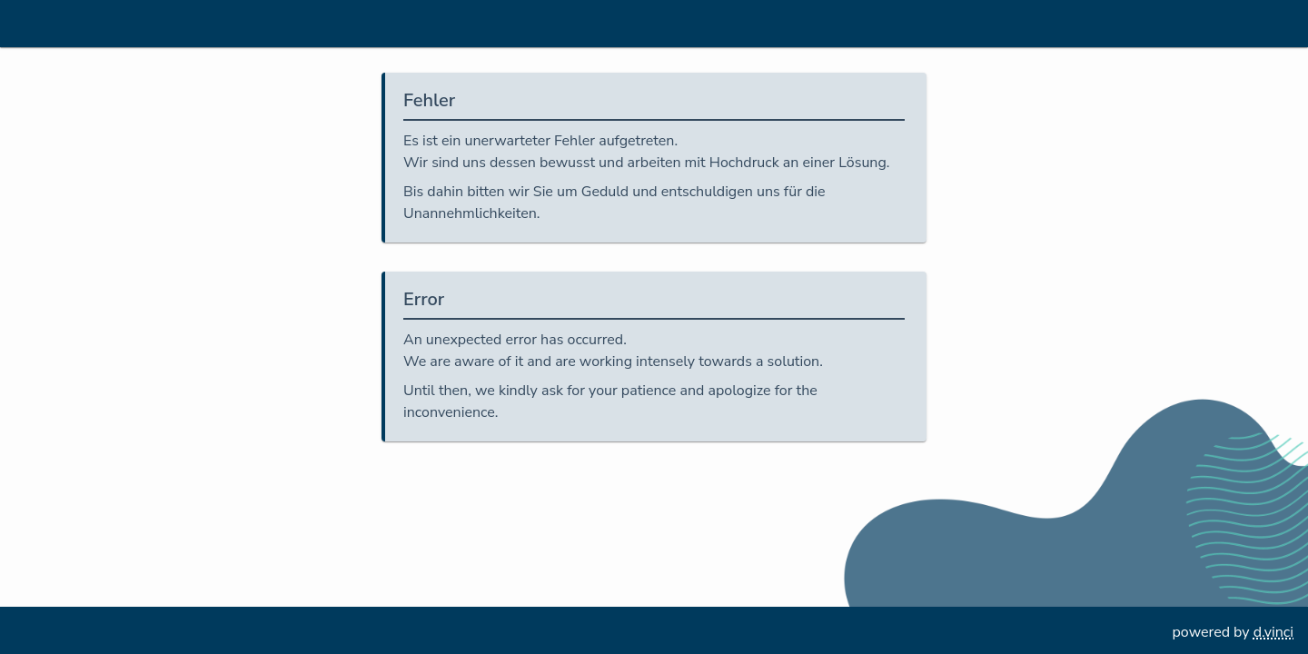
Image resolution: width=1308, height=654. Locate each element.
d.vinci (1273, 632)
